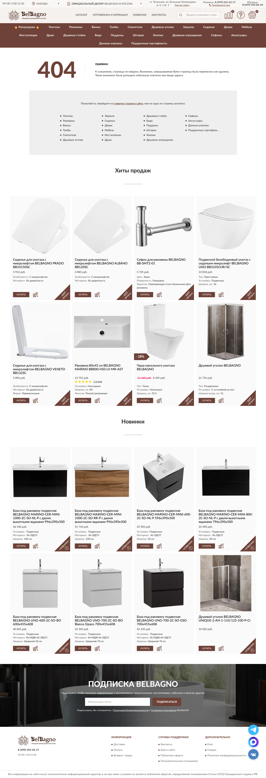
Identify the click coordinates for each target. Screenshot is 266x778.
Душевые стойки (74, 35)
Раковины (75, 27)
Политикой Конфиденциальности (131, 710)
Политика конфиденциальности (226, 755)
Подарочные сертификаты (149, 43)
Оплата (118, 750)
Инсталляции (28, 35)
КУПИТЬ (21, 295)
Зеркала (188, 27)
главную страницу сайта (128, 103)
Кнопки (158, 35)
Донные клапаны (110, 43)
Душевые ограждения (187, 35)
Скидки (211, 750)
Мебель (247, 27)
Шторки (138, 35)
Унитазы (54, 27)
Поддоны (117, 35)
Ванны (96, 27)
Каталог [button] (82, 15)
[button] (219, 5)
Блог (210, 744)
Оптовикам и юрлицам (110, 15)
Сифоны (216, 35)
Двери (228, 27)
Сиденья (209, 27)
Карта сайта (168, 750)
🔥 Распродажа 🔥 (26, 27)
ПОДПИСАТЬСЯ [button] (167, 702)
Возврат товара (123, 755)
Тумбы (114, 27)
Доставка (119, 744)
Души (50, 35)
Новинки (139, 15)
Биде (98, 35)
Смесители (135, 27)
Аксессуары (239, 35)
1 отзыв (97, 381)
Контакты (159, 15)
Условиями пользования (163, 710)
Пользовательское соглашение (179, 761)
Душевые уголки (163, 27)
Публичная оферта (172, 755)
